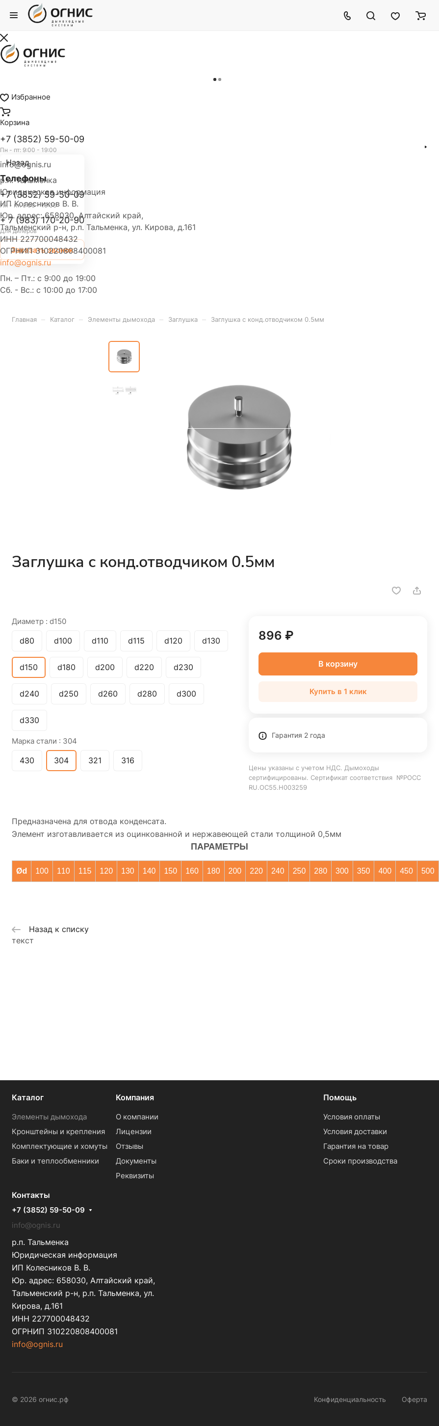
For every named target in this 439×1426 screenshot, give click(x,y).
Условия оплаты (351, 1116)
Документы (136, 1161)
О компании (137, 1116)
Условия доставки (355, 1131)
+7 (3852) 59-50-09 (48, 1210)
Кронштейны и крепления (58, 1131)
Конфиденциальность (350, 1399)
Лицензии (134, 1131)
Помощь (340, 1097)
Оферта (414, 1399)
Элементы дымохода (49, 1116)
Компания (135, 1097)
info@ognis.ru (25, 262)
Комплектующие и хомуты (59, 1146)
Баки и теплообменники (55, 1161)
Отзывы (129, 1146)
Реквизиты (135, 1175)
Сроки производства (360, 1161)
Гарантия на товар (355, 1146)
